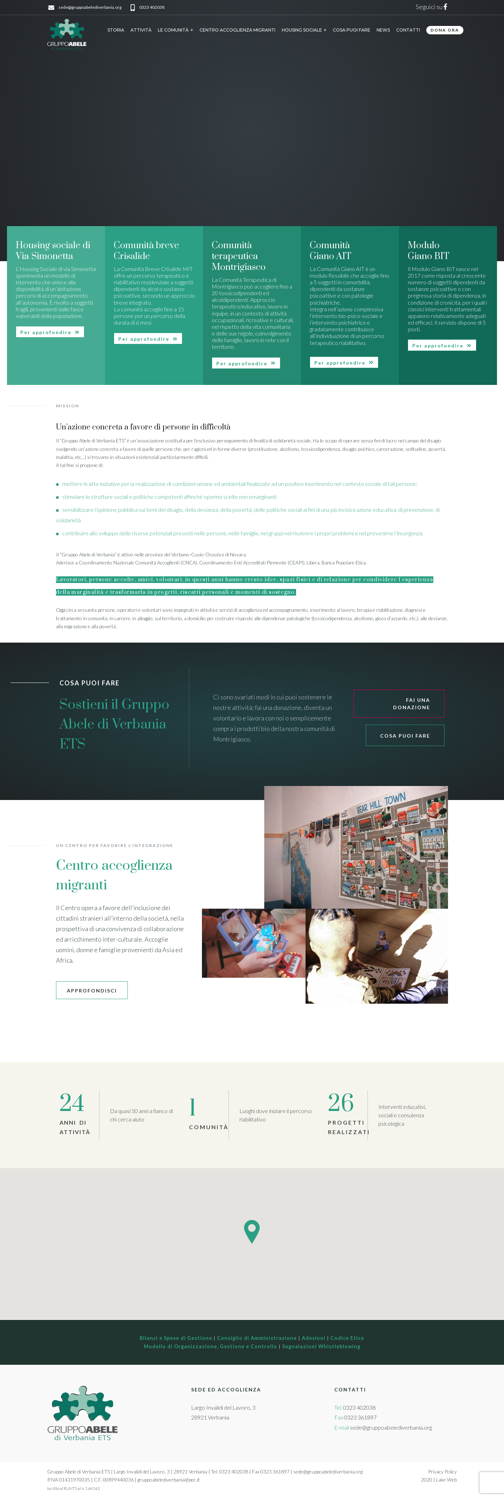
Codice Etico (347, 1338)
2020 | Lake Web (439, 1480)
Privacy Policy (442, 1472)
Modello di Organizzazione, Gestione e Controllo (210, 1346)
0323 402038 (151, 7)
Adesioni (314, 1338)
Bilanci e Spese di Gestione (176, 1338)
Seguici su (432, 7)
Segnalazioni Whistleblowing (321, 1346)
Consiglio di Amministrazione (257, 1338)
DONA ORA (444, 30)
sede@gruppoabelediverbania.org (89, 7)
